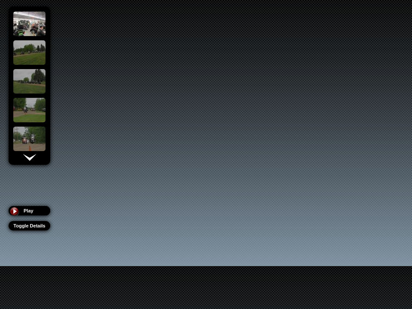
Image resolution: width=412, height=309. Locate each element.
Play (28, 210)
